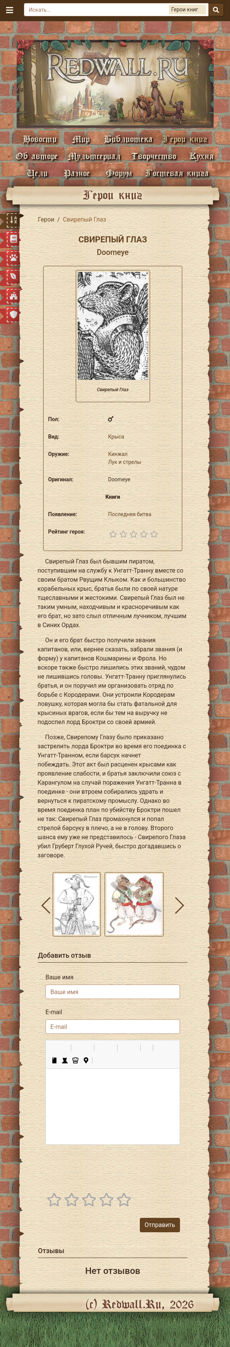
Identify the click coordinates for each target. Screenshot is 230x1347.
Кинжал (117, 454)
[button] (54, 1048)
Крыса (116, 437)
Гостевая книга (177, 173)
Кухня (201, 156)
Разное (77, 173)
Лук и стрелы (124, 462)
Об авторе (37, 156)
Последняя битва (129, 514)
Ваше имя (59, 977)
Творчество (153, 156)
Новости (40, 139)
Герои (46, 219)
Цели (37, 173)
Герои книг (185, 139)
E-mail (53, 1012)
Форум (119, 173)
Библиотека (128, 139)
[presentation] (122, 1165)
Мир (80, 139)
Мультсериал (93, 156)
